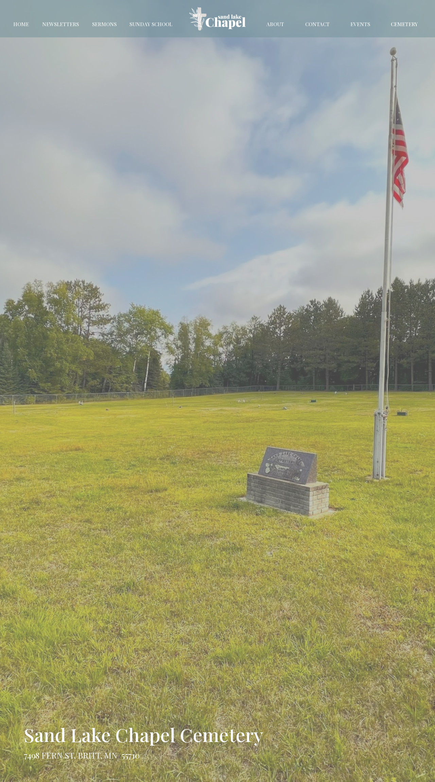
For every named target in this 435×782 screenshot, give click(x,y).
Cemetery (404, 24)
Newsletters (60, 24)
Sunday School (150, 24)
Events (360, 24)
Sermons (104, 24)
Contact (317, 24)
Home (21, 24)
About (275, 24)
